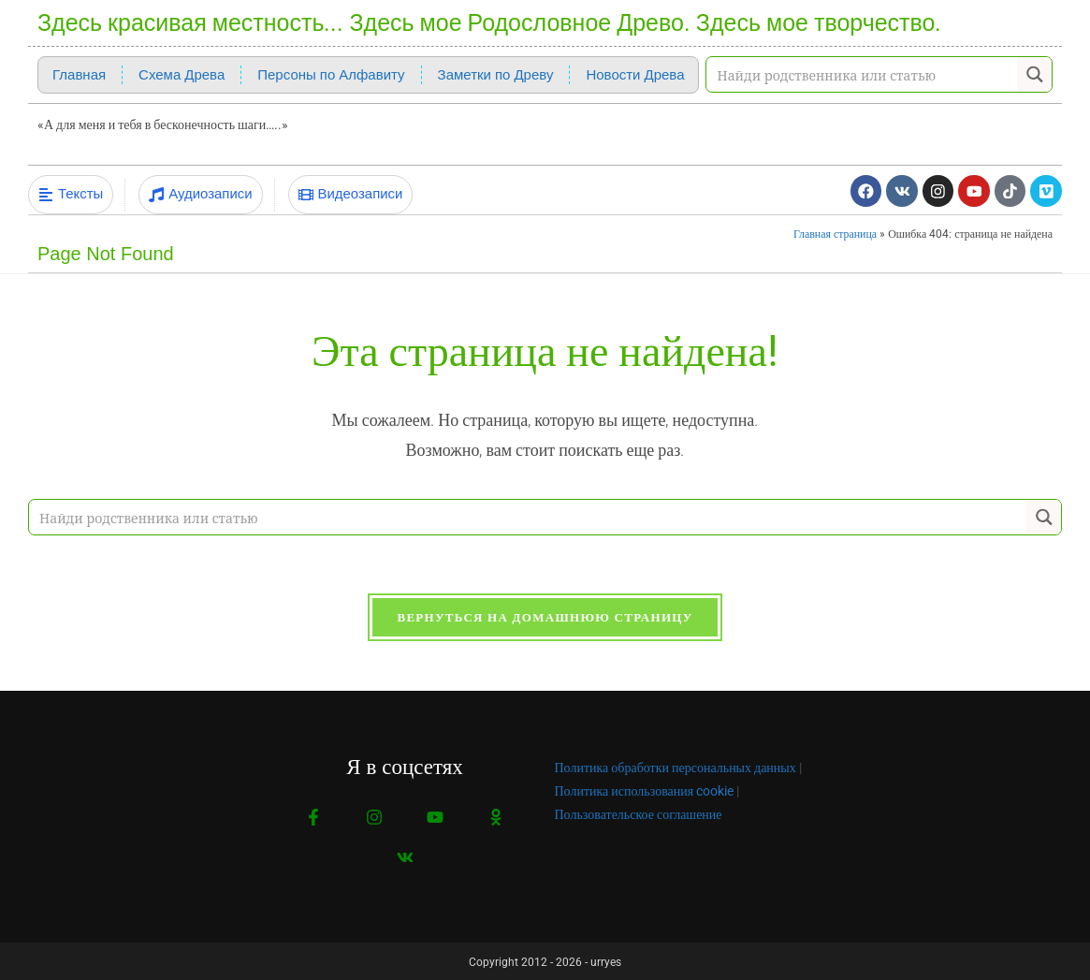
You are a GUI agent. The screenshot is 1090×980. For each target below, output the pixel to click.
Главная (79, 74)
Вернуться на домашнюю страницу (544, 615)
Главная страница (835, 231)
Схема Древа (181, 74)
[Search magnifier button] (1034, 74)
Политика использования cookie (644, 789)
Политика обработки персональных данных (675, 765)
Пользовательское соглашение (638, 812)
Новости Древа (635, 74)
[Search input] (863, 74)
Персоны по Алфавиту (330, 74)
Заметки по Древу (496, 74)
